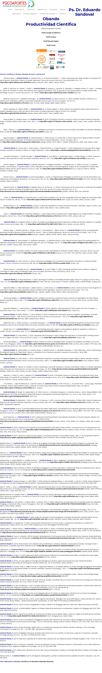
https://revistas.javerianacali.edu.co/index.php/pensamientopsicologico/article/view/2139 (44, 511)
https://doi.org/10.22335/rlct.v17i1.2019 (14, 103)
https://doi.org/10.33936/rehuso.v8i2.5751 (43, 300)
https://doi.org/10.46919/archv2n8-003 (70, 402)
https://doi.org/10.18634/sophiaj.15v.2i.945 (27, 557)
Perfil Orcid (51, 45)
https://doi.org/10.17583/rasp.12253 (23, 282)
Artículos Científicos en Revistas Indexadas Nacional (33, 661)
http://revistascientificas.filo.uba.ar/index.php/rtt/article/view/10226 (64, 445)
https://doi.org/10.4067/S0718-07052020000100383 (66, 504)
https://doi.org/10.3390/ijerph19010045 (14, 396)
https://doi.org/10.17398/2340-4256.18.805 (39, 253)
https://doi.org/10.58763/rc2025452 (13, 113)
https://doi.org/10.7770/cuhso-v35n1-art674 (55, 121)
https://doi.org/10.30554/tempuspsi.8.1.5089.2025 (21, 142)
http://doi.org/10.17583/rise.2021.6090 (54, 455)
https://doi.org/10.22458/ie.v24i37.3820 (67, 361)
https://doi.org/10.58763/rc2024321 (19, 208)
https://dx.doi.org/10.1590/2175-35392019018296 (55, 546)
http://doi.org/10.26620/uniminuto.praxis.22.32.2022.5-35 (46, 344)
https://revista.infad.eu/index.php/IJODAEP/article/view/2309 (75, 369)
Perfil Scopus (51, 37)
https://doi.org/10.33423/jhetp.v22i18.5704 (60, 337)
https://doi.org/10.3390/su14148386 (13, 354)
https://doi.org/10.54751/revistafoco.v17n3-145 (43, 216)
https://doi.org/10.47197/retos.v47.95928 (74, 325)
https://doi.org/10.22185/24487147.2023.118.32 (44, 199)
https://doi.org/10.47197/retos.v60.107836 (69, 158)
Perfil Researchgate (51, 41)
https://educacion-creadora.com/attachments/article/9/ (54, 470)
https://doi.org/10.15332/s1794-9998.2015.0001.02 (26, 616)
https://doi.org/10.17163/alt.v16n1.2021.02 (65, 462)
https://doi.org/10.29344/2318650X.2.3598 (15, 234)
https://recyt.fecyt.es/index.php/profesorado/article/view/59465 (24, 589)
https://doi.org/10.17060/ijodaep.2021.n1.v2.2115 (43, 430)
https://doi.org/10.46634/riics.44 (66, 496)
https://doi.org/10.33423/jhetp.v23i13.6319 (15, 273)
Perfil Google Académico (51, 33)
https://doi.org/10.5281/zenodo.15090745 (15, 82)
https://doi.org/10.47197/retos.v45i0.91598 (16, 388)
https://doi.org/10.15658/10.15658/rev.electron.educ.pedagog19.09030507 (53, 551)
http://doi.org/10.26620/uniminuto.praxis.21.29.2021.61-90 (39, 411)
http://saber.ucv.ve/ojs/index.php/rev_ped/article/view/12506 (44, 595)
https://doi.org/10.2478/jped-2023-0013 (78, 243)
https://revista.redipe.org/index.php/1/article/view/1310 (20, 437)
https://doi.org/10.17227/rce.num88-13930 (54, 263)
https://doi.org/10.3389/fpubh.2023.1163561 (51, 310)
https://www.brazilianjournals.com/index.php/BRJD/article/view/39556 (26, 421)
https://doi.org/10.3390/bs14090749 (56, 169)
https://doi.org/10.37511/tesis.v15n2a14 (38, 475)
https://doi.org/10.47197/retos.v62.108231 (28, 132)
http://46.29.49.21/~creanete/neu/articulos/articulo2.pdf (53, 538)
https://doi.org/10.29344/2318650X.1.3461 (15, 292)
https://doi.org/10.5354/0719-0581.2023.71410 (45, 224)
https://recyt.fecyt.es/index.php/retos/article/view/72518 (23, 532)
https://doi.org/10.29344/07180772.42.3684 (66, 179)
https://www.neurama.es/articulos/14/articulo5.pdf (64, 489)
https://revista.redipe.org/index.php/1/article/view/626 (40, 576)
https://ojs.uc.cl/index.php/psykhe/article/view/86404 (71, 150)
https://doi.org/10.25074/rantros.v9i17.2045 (82, 377)
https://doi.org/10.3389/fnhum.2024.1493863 (57, 93)
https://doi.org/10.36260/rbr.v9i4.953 (33, 519)
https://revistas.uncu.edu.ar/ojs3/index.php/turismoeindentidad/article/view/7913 (30, 191)
